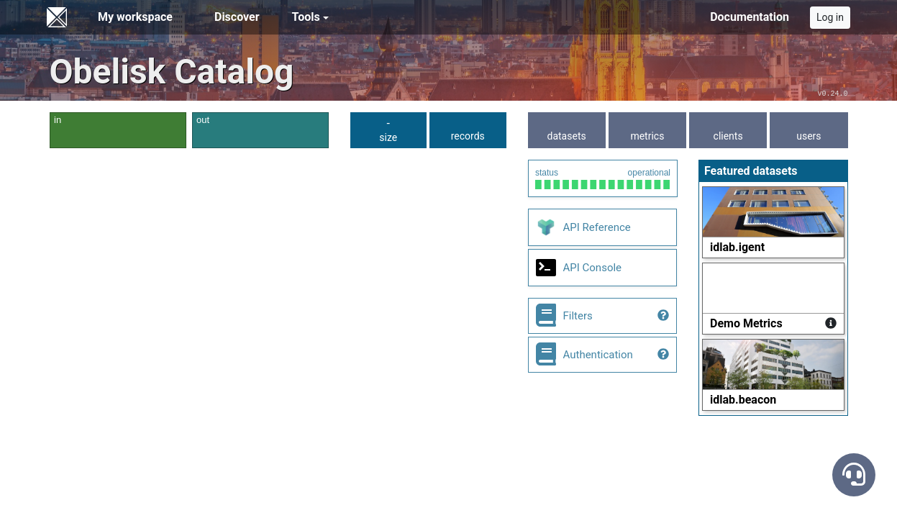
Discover (237, 17)
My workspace (135, 17)
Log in (830, 17)
